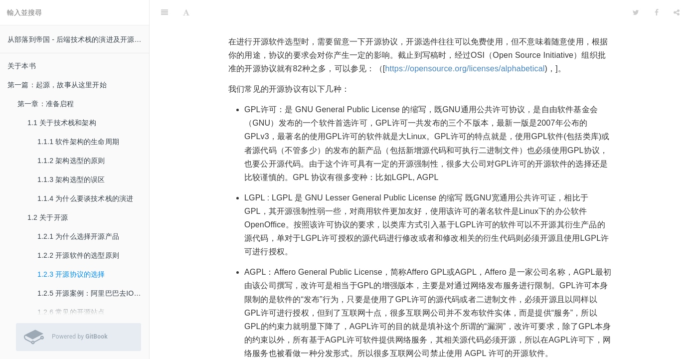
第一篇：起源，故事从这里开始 (57, 85)
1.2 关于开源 (47, 217)
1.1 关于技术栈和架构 (61, 123)
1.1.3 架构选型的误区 (71, 179)
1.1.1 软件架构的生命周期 (78, 142)
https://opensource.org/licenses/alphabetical (464, 43)
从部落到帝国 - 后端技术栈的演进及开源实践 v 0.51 (78, 39)
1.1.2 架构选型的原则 (71, 161)
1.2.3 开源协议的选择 (71, 274)
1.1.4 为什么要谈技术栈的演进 (85, 198)
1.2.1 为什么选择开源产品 (78, 236)
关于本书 (21, 66)
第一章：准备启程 (45, 104)
